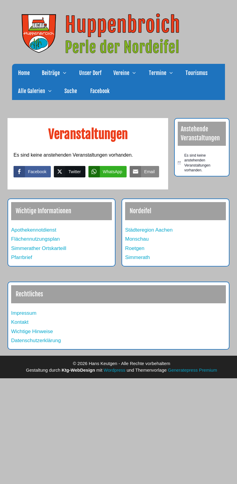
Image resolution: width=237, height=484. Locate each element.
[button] (66, 73)
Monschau (137, 239)
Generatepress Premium (192, 370)
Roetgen (134, 248)
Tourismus (197, 73)
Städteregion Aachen (149, 230)
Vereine (128, 73)
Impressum (23, 313)
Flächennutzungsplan (35, 239)
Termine (164, 73)
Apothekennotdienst (33, 230)
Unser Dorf (90, 73)
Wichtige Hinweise (32, 331)
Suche (70, 91)
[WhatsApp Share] (107, 171)
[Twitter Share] (69, 171)
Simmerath (137, 257)
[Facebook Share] (32, 171)
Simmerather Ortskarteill (38, 248)
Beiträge (57, 73)
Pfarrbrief (21, 257)
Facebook (99, 91)
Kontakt (20, 322)
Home (24, 73)
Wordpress (114, 370)
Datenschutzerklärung (36, 340)
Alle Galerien (38, 91)
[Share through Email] (144, 171)
